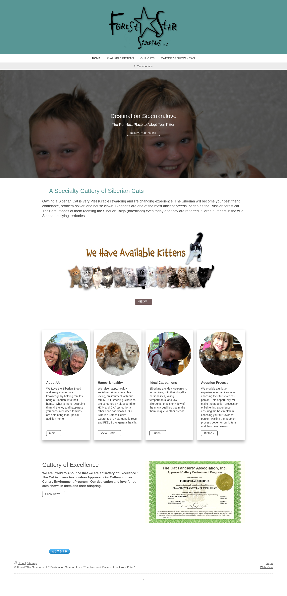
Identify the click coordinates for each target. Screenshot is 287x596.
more (52, 433)
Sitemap (32, 563)
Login (269, 563)
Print (19, 563)
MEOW (142, 301)
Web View (266, 567)
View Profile (108, 433)
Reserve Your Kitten (142, 132)
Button (156, 433)
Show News (52, 494)
